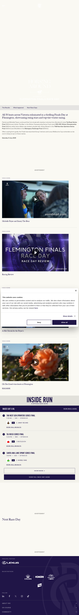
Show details (68, 316)
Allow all (64, 322)
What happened (18, 108)
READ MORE (6, 390)
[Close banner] (76, 290)
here (36, 308)
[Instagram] (22, 596)
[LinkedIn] (3, 596)
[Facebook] (9, 596)
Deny (39, 322)
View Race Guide (70, 408)
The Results (6, 108)
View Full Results (13, 427)
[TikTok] (28, 596)
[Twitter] (16, 596)
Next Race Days (32, 108)
